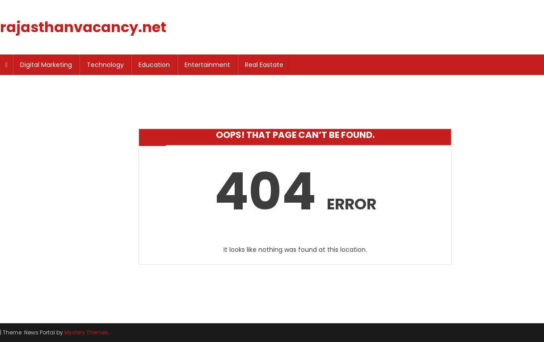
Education (154, 64)
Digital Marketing (46, 64)
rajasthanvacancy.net (83, 27)
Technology (105, 64)
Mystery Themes (86, 332)
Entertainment (207, 64)
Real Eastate (264, 64)
